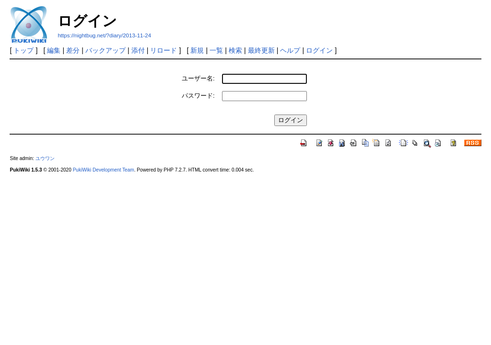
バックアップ (105, 50)
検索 (235, 50)
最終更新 (261, 50)
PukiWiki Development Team (103, 169)
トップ (23, 50)
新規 (197, 50)
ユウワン (45, 158)
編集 (53, 50)
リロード (163, 50)
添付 (138, 50)
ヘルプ (290, 50)
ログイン (319, 50)
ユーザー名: (198, 78)
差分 (73, 50)
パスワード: (198, 95)
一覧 (216, 50)
